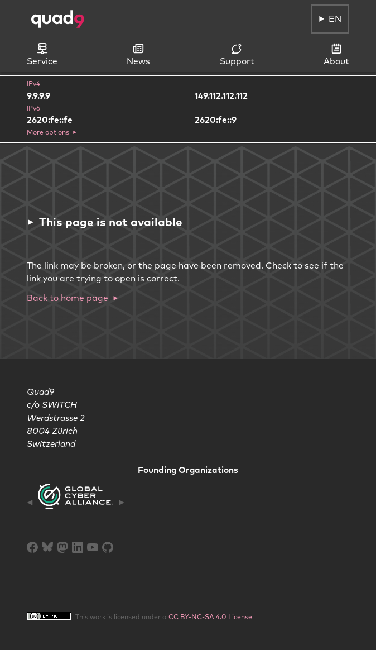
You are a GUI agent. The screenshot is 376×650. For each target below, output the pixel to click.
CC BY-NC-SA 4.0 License (210, 617)
